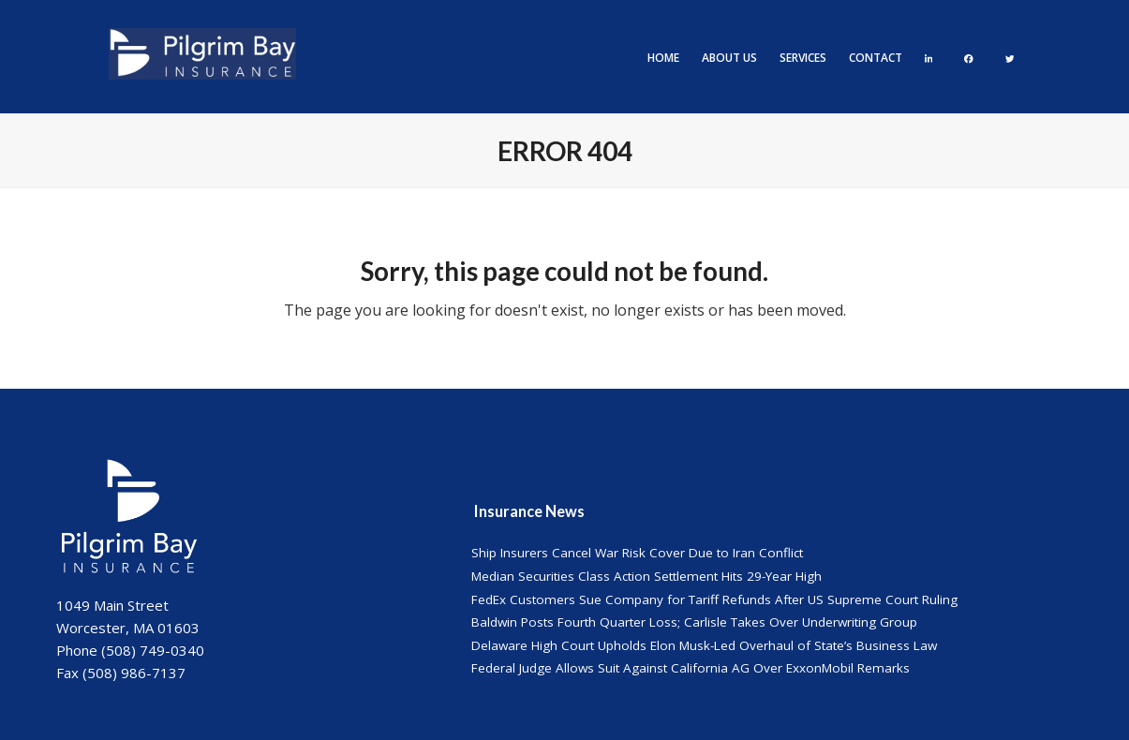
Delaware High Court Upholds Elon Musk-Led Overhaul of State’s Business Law (704, 645)
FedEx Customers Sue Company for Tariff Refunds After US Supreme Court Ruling (714, 599)
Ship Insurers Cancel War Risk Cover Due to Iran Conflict (637, 552)
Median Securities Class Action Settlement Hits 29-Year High (646, 576)
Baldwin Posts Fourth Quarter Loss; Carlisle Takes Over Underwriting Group (694, 622)
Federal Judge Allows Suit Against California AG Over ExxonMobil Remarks (690, 667)
